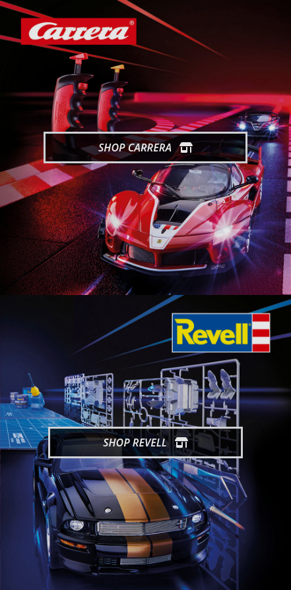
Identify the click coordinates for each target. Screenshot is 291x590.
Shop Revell (145, 442)
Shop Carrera (145, 147)
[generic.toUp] (275, 571)
